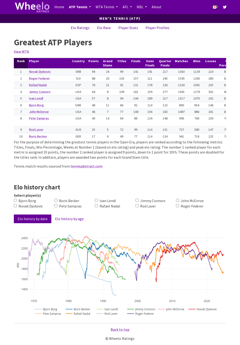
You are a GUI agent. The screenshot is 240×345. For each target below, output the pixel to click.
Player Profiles (157, 27)
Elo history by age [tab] (69, 218)
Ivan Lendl (36, 98)
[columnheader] (21, 63)
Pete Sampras (39, 118)
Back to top (120, 329)
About (156, 6)
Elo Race (104, 27)
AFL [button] (126, 6)
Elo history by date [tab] (33, 218)
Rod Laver (36, 129)
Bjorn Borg (36, 105)
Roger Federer (39, 78)
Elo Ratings (80, 27)
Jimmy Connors (40, 92)
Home (59, 6)
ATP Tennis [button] (78, 6)
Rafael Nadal (38, 85)
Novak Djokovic (40, 71)
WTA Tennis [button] (105, 6)
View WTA (21, 51)
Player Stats (128, 27)
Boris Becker (38, 136)
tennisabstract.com (86, 166)
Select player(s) (27, 195)
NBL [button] (140, 6)
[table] (120, 99)
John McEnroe (39, 112)
